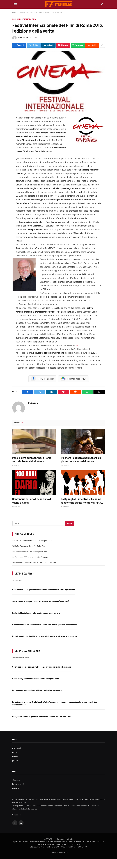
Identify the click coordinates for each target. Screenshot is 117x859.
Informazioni (63, 852)
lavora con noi (18, 784)
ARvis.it (69, 839)
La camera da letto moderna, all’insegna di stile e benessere (37, 690)
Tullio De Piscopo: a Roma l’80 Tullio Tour (28, 546)
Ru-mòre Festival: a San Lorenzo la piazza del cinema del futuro (81, 459)
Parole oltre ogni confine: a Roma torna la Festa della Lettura (31, 459)
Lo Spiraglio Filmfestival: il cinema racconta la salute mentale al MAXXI (82, 500)
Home (14, 12)
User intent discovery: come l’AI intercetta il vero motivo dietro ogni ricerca (43, 590)
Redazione (24, 37)
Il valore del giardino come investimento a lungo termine (35, 678)
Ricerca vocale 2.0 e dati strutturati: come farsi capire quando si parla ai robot (44, 624)
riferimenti (16, 748)
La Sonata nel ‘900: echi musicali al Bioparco (30, 557)
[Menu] (15, 4)
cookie (15, 756)
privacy (15, 760)
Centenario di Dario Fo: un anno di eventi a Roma (31, 500)
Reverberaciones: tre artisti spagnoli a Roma (30, 551)
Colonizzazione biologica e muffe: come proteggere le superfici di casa (41, 667)
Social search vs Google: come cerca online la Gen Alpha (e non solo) (40, 601)
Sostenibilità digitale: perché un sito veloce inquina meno (36, 613)
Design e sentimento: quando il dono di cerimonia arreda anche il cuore (42, 716)
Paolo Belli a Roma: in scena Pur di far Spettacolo (32, 540)
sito (76, 345)
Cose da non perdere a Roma (24, 19)
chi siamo (16, 780)
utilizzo (15, 752)
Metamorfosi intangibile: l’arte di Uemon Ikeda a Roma (34, 563)
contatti (15, 788)
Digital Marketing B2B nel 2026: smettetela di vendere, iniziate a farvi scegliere (44, 636)
